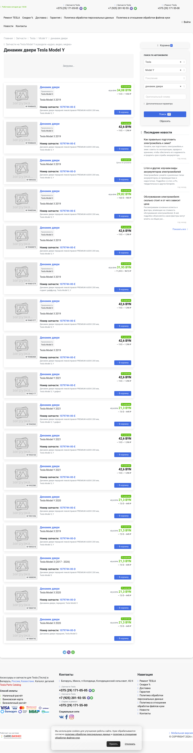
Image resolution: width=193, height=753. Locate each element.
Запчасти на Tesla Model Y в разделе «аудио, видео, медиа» (38, 44)
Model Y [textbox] (163, 70)
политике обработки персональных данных (88, 734)
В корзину (123, 112)
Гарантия (55, 17)
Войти (186, 22)
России (16, 681)
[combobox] (165, 62)
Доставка (40, 17)
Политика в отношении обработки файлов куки (143, 17)
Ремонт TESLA (12, 17)
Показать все (180, 229)
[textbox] (164, 78)
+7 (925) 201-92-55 (118, 8)
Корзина (165, 45)
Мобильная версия (181, 733)
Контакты (21, 26)
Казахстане (27, 681)
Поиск (165, 114)
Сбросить (165, 121)
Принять (113, 744)
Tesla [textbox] (163, 62)
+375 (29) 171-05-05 (67, 8)
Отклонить (130, 744)
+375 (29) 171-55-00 (169, 8)
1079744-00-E (67, 107)
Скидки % (27, 17)
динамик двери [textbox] (163, 86)
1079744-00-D (68, 171)
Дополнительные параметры (158, 104)
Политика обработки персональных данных (89, 17)
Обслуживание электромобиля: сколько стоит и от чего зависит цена (162, 200)
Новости (8, 26)
